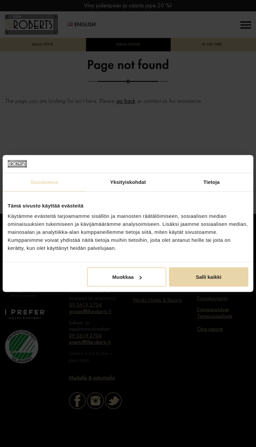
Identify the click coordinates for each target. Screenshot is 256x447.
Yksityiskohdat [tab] (128, 182)
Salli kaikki (209, 277)
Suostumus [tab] (44, 182)
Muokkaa (127, 277)
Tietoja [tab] (211, 182)
